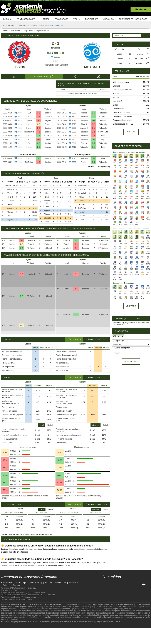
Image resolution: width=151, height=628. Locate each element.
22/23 (74, 117)
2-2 (38, 124)
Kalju (103, 139)
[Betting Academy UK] (138, 584)
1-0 (38, 120)
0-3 (38, 143)
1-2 (38, 117)
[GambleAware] (9, 625)
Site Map (4, 590)
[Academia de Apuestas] (126, 584)
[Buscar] (146, 35)
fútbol (80, 604)
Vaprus (48, 147)
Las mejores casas (27, 19)
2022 (19, 139)
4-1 (38, 132)
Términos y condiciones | (11, 597)
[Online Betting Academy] (121, 584)
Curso (46, 19)
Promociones (126, 19)
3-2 (38, 113)
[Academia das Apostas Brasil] (115, 584)
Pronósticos (61, 19)
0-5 (93, 143)
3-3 (130, 63)
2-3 (130, 59)
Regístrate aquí (30, 588)
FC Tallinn (48, 136)
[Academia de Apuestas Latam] (132, 584)
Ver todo (131, 131)
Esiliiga (55, 57)
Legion (19, 67)
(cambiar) (119, 324)
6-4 (93, 120)
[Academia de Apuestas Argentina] (104, 584)
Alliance (48, 158)
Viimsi (29, 120)
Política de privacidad (30, 597)
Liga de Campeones (104, 609)
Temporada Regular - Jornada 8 (55, 65)
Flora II (29, 128)
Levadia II (48, 117)
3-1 (93, 147)
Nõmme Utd (29, 132)
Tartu (103, 147)
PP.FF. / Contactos (47, 595)
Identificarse (140, 9)
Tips (76, 19)
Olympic (84, 143)
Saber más (59, 25)
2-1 (38, 147)
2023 (56, 61)
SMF (15, 590)
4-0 (38, 162)
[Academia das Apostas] (109, 584)
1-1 (130, 49)
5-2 (38, 128)
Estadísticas (93, 19)
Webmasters (40, 592)
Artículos (110, 19)
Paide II (48, 124)
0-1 (38, 139)
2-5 (93, 113)
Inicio (7, 19)
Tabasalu (91, 67)
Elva (29, 113)
